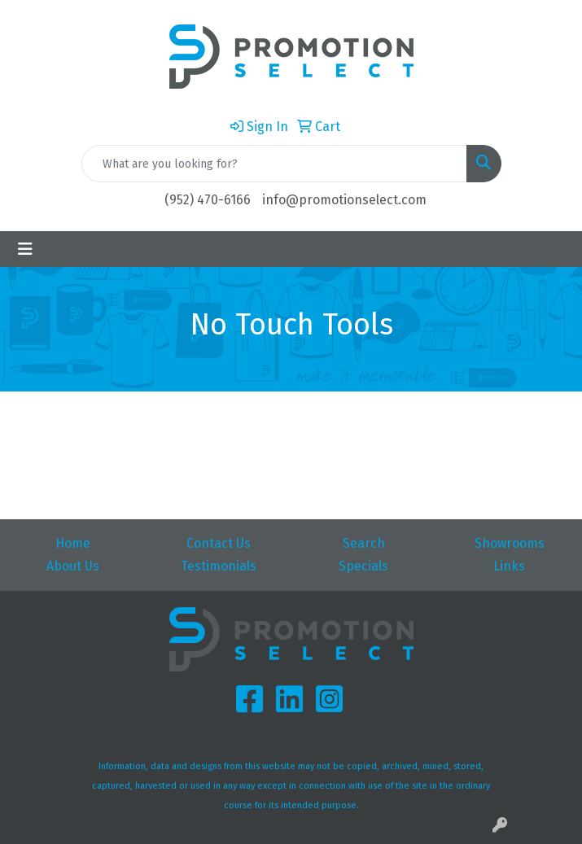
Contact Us (218, 543)
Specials (363, 566)
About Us (72, 566)
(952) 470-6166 (207, 200)
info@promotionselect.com (344, 200)
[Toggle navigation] (25, 249)
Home (72, 543)
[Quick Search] (274, 163)
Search (364, 543)
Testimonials (218, 566)
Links (509, 566)
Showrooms (510, 543)
